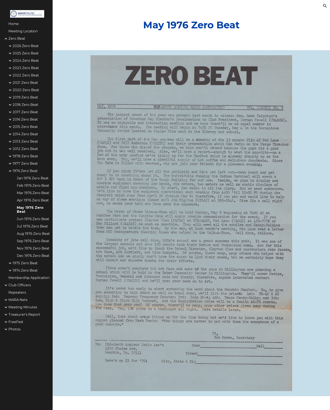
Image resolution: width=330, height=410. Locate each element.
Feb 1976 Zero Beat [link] (33, 186)
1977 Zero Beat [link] (25, 164)
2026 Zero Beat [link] (26, 46)
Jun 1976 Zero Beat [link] (33, 219)
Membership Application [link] (28, 278)
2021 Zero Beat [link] (25, 83)
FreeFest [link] (15, 322)
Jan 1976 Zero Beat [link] (33, 178)
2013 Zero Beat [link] (25, 141)
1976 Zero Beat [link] (25, 171)
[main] (191, 25)
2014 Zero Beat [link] (25, 134)
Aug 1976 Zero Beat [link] (33, 234)
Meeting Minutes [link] (22, 307)
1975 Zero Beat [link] (25, 263)
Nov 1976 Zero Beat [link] (33, 248)
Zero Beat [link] (16, 39)
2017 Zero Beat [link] (25, 112)
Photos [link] (14, 329)
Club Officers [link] (19, 285)
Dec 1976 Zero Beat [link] (33, 256)
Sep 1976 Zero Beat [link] (33, 241)
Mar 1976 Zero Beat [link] (33, 193)
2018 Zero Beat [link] (25, 105)
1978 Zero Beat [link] (25, 156)
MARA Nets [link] (17, 300)
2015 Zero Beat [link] (25, 127)
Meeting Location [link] (23, 31)
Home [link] (13, 24)
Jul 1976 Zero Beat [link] (32, 226)
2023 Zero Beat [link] (26, 68)
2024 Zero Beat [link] (26, 61)
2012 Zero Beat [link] (25, 149)
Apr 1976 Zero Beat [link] (33, 200)
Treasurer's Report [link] (24, 315)
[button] (325, 6)
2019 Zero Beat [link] (25, 97)
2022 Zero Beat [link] (26, 75)
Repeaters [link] (17, 292)
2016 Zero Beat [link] (25, 119)
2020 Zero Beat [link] (26, 90)
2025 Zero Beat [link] (26, 53)
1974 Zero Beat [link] (25, 270)
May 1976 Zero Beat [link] (30, 210)
